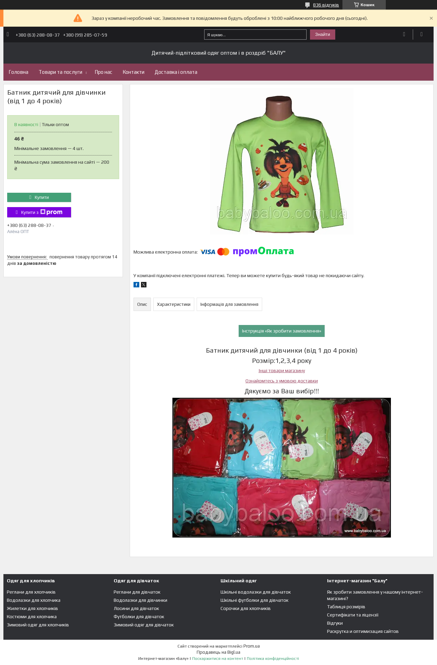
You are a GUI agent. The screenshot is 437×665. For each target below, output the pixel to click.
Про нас (103, 72)
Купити (41, 197)
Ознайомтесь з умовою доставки (281, 380)
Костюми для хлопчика (32, 616)
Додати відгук (404, 34)
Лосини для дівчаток (136, 608)
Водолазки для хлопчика (33, 600)
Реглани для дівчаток (137, 592)
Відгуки (335, 623)
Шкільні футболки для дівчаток (254, 600)
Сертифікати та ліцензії (352, 615)
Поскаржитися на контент (217, 658)
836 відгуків (326, 5)
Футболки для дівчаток (139, 616)
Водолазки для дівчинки (140, 600)
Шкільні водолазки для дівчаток (256, 592)
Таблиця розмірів (346, 606)
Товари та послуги (60, 72)
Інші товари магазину (282, 370)
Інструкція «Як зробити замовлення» (281, 331)
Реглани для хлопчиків (31, 592)
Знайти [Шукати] (322, 34)
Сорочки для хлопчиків (246, 608)
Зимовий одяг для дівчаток (144, 624)
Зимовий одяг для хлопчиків (38, 624)
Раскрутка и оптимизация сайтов (363, 631)
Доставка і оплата (176, 72)
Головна (18, 72)
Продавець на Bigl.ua (218, 652)
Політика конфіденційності (273, 658)
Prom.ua (251, 646)
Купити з (41, 212)
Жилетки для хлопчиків (32, 608)
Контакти (133, 72)
